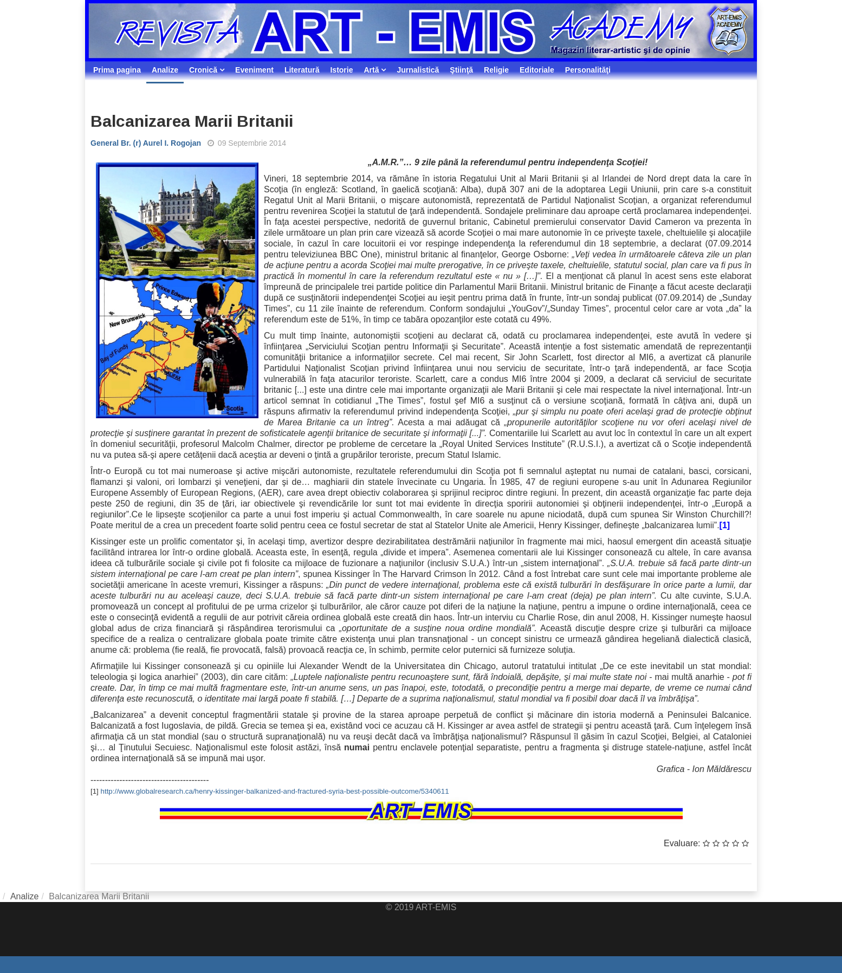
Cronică (203, 70)
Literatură (302, 70)
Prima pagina (117, 70)
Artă (371, 70)
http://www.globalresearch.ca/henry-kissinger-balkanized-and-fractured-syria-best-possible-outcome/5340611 (275, 791)
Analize (165, 70)
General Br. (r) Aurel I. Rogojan (145, 143)
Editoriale (537, 70)
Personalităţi (588, 70)
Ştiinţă (461, 70)
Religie (496, 70)
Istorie (341, 70)
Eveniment (254, 70)
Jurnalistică (418, 70)
